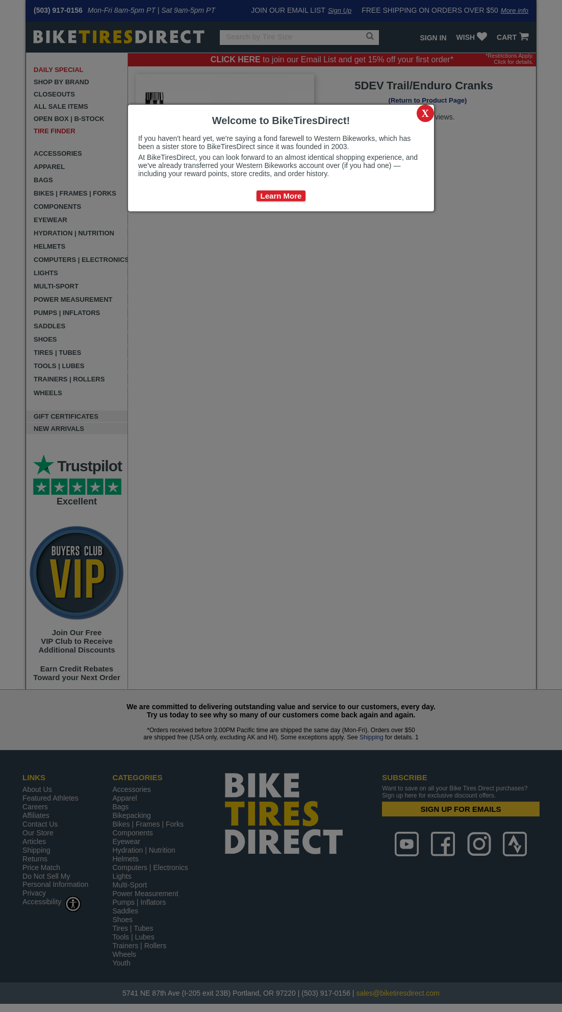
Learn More (281, 195)
